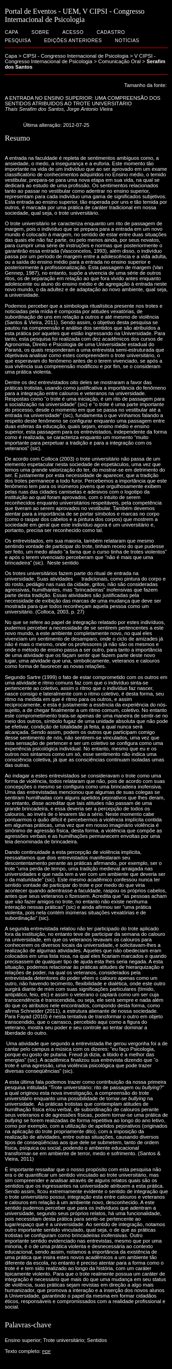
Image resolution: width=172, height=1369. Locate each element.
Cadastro (111, 32)
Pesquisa (18, 40)
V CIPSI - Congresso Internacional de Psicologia (80, 58)
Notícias (127, 40)
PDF (46, 1351)
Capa (11, 32)
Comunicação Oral (119, 61)
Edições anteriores (73, 40)
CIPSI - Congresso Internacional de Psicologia (75, 56)
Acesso (72, 32)
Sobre (40, 32)
